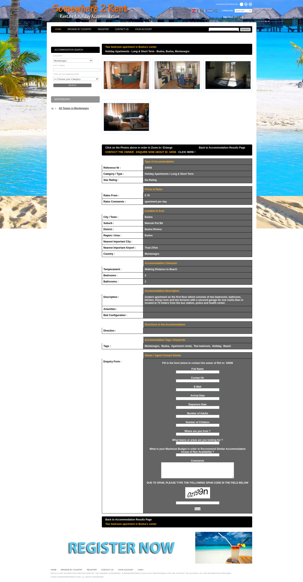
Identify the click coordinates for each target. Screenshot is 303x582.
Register (103, 29)
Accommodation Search (69, 50)
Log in (238, 17)
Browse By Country (79, 29)
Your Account (143, 29)
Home (58, 29)
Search (72, 85)
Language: (228, 11)
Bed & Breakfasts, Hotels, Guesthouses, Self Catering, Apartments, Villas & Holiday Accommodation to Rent (94, 11)
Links (140, 570)
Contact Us (122, 29)
